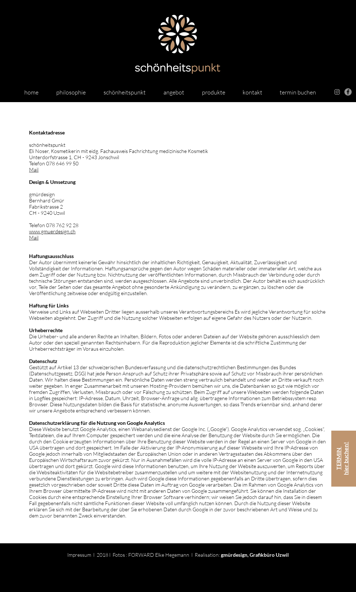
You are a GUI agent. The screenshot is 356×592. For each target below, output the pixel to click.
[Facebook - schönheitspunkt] (348, 92)
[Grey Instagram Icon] (337, 92)
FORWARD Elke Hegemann (158, 555)
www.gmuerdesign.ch (52, 231)
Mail (34, 169)
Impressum (79, 555)
